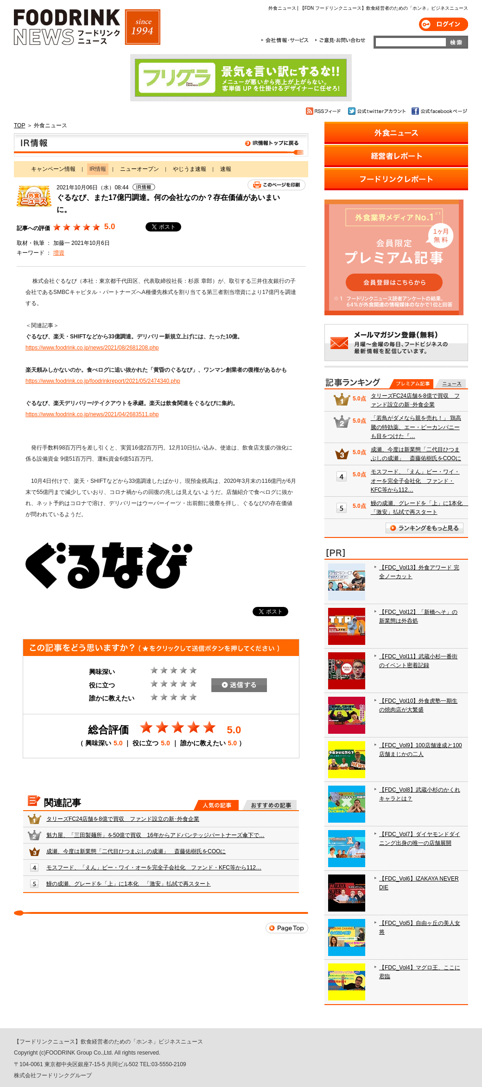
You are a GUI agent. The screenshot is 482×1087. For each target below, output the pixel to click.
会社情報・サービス (286, 40)
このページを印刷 (276, 185)
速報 (225, 169)
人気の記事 (216, 805)
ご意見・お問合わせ (340, 40)
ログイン (443, 24)
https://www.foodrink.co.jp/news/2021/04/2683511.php (92, 414)
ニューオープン (139, 169)
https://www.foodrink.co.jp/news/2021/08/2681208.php (92, 347)
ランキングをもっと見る (424, 528)
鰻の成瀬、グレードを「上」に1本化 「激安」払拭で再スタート (128, 884)
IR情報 (161, 144)
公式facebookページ (438, 111)
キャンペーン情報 (53, 169)
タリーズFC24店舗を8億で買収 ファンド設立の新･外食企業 (122, 819)
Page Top (287, 928)
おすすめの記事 (269, 805)
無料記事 (450, 383)
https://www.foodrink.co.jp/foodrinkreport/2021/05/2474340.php (102, 381)
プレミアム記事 (411, 383)
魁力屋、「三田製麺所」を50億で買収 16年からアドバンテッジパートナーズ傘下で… (155, 835)
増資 (58, 253)
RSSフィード (325, 111)
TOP (19, 125)
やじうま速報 (189, 169)
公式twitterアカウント (377, 111)
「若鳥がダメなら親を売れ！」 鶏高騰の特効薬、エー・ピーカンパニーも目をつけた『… (416, 427)
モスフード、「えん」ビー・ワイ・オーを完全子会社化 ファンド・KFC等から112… (153, 867)
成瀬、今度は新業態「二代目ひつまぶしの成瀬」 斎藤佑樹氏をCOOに (136, 851)
